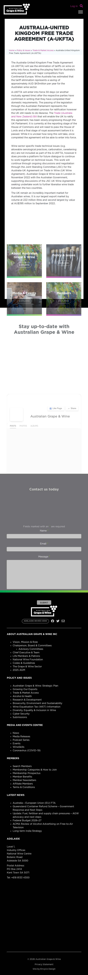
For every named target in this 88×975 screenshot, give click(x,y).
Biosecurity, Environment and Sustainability (37, 703)
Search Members (22, 766)
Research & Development (27, 700)
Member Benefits (22, 777)
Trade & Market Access (43, 50)
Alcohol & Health (22, 696)
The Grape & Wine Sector (27, 666)
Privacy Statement (44, 964)
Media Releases (21, 736)
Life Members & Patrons (26, 656)
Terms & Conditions (24, 787)
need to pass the (54, 127)
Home (12, 50)
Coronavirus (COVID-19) (27, 750)
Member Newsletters (24, 780)
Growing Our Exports (25, 689)
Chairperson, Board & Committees (32, 645)
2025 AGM (19, 670)
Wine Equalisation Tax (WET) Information (36, 707)
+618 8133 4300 (20, 877)
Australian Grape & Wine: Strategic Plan (35, 686)
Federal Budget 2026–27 (27, 820)
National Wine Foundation (28, 659)
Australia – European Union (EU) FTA (34, 803)
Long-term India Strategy (27, 831)
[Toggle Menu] (80, 11)
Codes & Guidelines (24, 663)
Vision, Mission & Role (25, 642)
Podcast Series (21, 740)
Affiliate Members (23, 784)
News (16, 733)
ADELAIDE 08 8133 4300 (35, 621)
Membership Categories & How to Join (35, 770)
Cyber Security (21, 714)
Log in (74, 6)
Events (16, 743)
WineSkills (18, 747)
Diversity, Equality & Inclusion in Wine (34, 710)
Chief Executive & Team (26, 652)
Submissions (20, 717)
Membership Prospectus (26, 773)
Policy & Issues (23, 50)
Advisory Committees (31, 649)
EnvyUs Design (47, 969)
